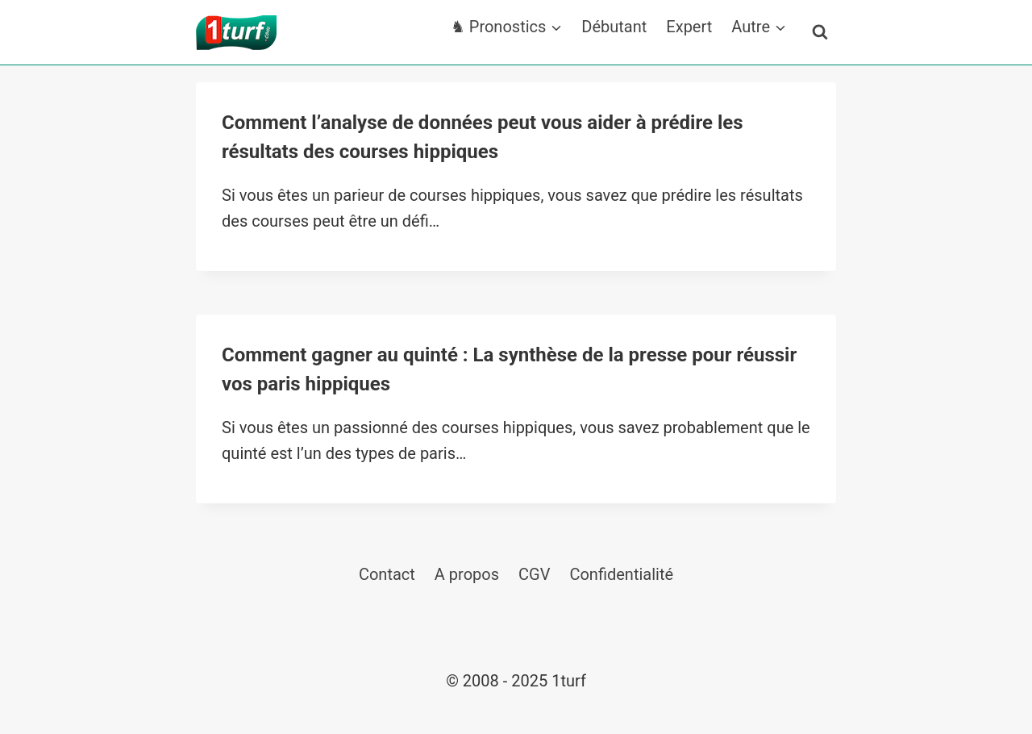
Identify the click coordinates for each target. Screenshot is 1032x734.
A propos (467, 574)
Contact (387, 574)
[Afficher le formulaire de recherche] (820, 32)
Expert (689, 26)
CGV (534, 574)
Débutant (614, 26)
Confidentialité (621, 574)
